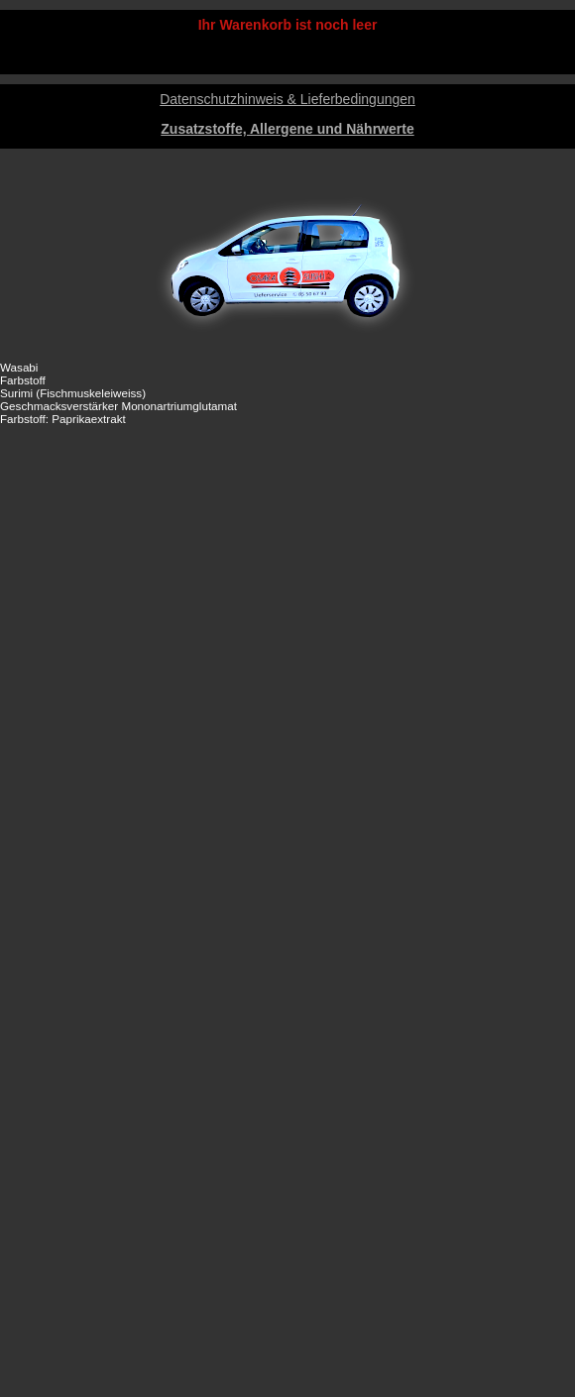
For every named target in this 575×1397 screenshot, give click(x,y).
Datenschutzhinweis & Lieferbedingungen (287, 99)
